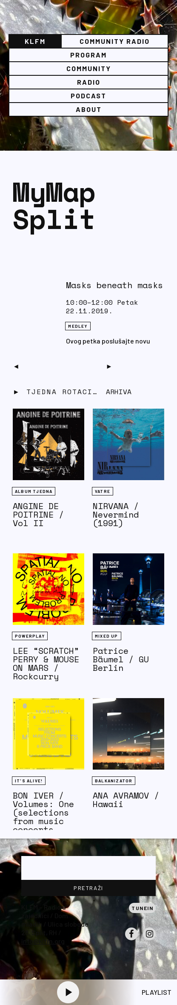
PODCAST (88, 96)
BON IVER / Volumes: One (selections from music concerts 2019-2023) (43, 816)
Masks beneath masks (114, 285)
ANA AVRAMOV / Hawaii (126, 799)
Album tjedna (33, 491)
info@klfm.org (43, 941)
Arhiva (118, 392)
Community (88, 68)
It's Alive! (29, 780)
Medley (77, 326)
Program (88, 55)
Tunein (142, 908)
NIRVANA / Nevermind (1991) (116, 514)
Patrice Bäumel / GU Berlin (121, 659)
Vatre (102, 491)
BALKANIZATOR (113, 780)
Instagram (149, 939)
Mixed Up (106, 636)
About (89, 109)
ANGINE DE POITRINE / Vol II (38, 514)
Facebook (131, 939)
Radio (88, 82)
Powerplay (30, 636)
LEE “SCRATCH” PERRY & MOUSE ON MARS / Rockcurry (46, 663)
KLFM (35, 41)
